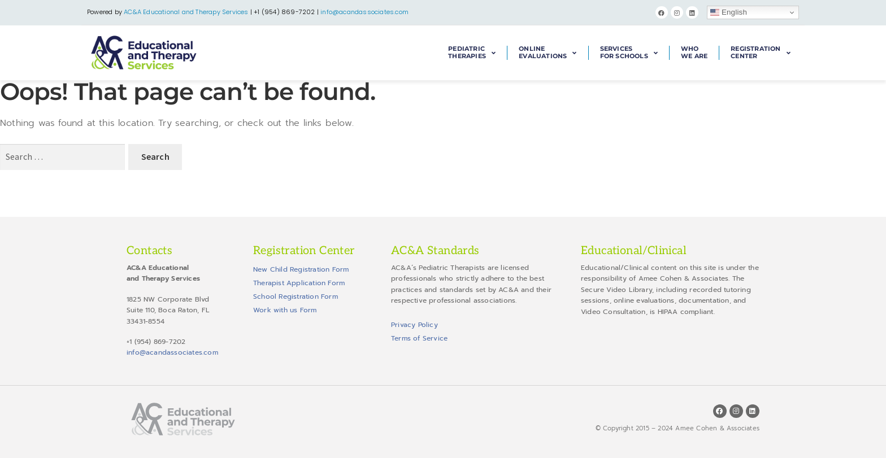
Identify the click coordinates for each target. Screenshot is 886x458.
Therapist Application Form (299, 283)
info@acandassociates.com (364, 11)
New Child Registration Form (301, 269)
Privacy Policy (414, 325)
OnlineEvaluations (547, 53)
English (728, 12)
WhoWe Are (694, 52)
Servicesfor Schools (629, 53)
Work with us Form (284, 310)
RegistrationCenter (761, 53)
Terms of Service (419, 338)
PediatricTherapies (472, 53)
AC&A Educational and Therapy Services (186, 11)
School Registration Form (295, 296)
